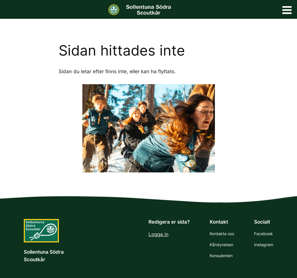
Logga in (158, 234)
